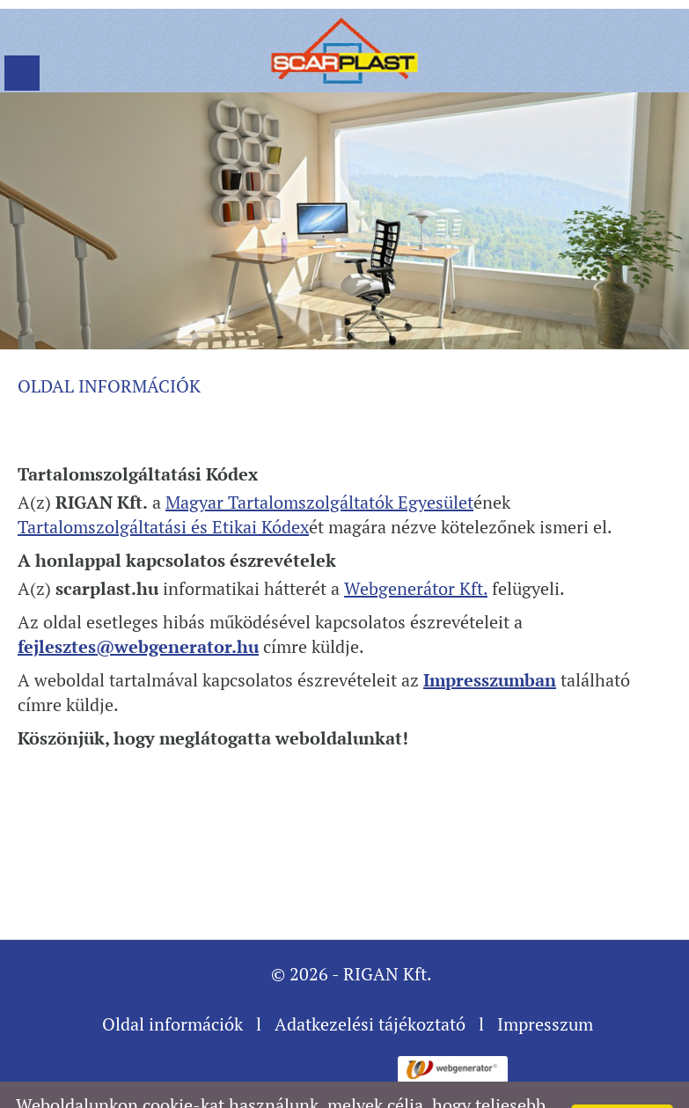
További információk (480, 1085)
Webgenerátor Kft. (415, 544)
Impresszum (545, 980)
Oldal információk (172, 980)
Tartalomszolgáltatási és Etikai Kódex (163, 483)
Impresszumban (489, 636)
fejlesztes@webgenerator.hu (138, 602)
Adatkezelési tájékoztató (370, 980)
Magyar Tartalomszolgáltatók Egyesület (319, 458)
